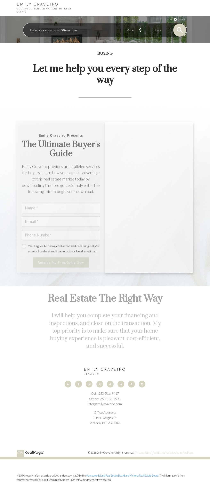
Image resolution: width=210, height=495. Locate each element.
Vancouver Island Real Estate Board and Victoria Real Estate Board (122, 475)
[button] (68, 384)
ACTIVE (168, 19)
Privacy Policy (143, 452)
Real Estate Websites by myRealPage (173, 452)
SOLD (184, 19)
